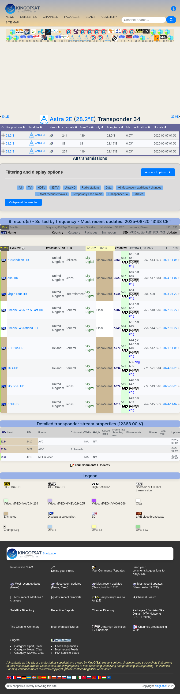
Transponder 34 (118, 194)
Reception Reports (62, 610)
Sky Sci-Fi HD (16, 386)
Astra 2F (40, 143)
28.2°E (85, 119)
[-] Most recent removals (52, 194)
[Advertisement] (90, 77)
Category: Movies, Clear (29, 652)
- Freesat (144, 617)
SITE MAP (12, 22)
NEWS (10, 17)
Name (12, 232)
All (20, 187)
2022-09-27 (170, 310)
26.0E (175, 116)
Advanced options (158, 172)
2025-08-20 (170, 386)
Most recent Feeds (66, 649)
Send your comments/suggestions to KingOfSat (149, 570)
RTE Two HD (15, 348)
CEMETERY (109, 17)
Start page (31, 553)
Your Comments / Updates (92, 465)
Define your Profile (62, 569)
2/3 (125, 248)
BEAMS (90, 17)
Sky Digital (90, 260)
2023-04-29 (170, 294)
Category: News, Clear (28, 649)
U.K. (70, 248)
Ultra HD (70, 187)
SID (125, 232)
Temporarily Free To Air (87, 194)
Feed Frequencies (66, 646)
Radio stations (90, 187)
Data (108, 187)
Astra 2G (40, 151)
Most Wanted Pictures (65, 626)
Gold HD (13, 404)
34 (63, 248)
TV (29, 187)
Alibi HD (13, 278)
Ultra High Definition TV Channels (109, 628)
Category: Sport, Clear (28, 646)
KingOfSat (160, 686)
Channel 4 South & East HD (25, 310)
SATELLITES (28, 17)
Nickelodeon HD (18, 260)
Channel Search (144, 597)
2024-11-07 (170, 278)
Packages (139, 610)
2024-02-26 (170, 368)
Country (57, 232)
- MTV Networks (150, 613)
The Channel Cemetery (24, 626)
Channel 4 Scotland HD (23, 328)
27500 (119, 248)
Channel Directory (103, 610)
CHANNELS (50, 17)
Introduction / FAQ (21, 567)
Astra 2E (61, 119)
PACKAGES (71, 17)
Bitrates (138, 194)
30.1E (5, 116)
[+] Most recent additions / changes (139, 187)
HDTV (41, 187)
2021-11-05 (170, 260)
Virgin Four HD (17, 294)
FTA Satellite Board (67, 652)
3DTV (55, 187)
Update (171, 232)
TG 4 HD (13, 368)
